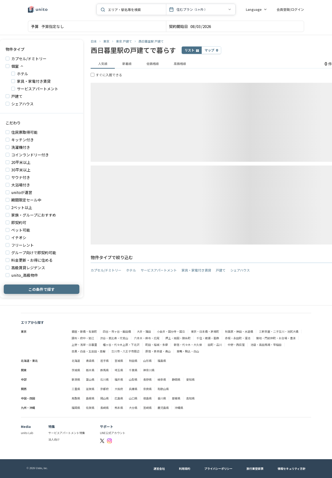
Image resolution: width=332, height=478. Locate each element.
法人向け (54, 439)
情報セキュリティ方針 (291, 468)
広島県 (119, 398)
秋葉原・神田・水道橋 (239, 331)
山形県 (147, 361)
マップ (210, 50)
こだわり (13, 123)
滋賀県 (90, 389)
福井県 (119, 379)
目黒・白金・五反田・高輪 (88, 351)
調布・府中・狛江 (83, 338)
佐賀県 (90, 408)
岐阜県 (162, 379)
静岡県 (176, 379)
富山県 (90, 379)
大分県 (133, 408)
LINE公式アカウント (112, 433)
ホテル (131, 270)
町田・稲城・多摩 (156, 345)
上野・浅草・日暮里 (84, 345)
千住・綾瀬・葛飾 (208, 338)
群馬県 (104, 370)
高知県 (190, 398)
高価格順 (180, 63)
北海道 (76, 361)
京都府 (104, 389)
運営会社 (159, 468)
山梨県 (133, 379)
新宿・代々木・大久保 (188, 345)
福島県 (162, 361)
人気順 (102, 63)
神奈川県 (148, 370)
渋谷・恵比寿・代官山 (114, 338)
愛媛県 (176, 398)
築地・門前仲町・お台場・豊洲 (276, 338)
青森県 (90, 361)
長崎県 (104, 408)
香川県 (162, 398)
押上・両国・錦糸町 (178, 338)
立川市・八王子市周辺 (125, 351)
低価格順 (153, 63)
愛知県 (190, 379)
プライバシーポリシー (218, 468)
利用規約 (184, 468)
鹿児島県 (163, 408)
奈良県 (147, 389)
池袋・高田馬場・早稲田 (266, 345)
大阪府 (119, 389)
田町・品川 (215, 345)
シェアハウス (240, 270)
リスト (190, 50)
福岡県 (76, 408)
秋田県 (133, 361)
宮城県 (119, 361)
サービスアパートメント (159, 270)
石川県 (104, 379)
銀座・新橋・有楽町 (84, 331)
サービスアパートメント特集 (66, 433)
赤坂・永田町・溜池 (237, 338)
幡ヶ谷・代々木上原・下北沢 (121, 345)
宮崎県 (147, 408)
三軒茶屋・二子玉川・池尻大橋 (278, 331)
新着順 (126, 63)
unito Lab (27, 433)
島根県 (90, 398)
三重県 (76, 389)
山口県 (133, 398)
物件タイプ (15, 49)
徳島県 (147, 398)
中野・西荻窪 (236, 345)
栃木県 (90, 370)
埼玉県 (119, 370)
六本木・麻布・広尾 (146, 338)
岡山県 (104, 398)
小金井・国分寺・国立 (171, 331)
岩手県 (104, 361)
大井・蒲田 (144, 331)
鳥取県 (76, 398)
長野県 (147, 379)
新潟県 (76, 379)
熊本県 (119, 408)
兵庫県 (133, 389)
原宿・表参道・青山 (158, 351)
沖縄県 (179, 408)
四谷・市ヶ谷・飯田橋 (117, 331)
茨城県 (76, 370)
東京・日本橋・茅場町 (205, 331)
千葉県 (133, 370)
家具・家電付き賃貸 (196, 270)
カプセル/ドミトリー (106, 270)
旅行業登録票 (255, 468)
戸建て (221, 270)
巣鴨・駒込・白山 (188, 351)
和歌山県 (163, 389)
